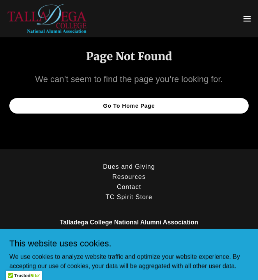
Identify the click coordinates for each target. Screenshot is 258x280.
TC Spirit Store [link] (129, 197)
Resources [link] (129, 176)
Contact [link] (129, 187)
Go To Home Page (129, 106)
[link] (47, 18)
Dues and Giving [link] (129, 166)
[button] (247, 18)
